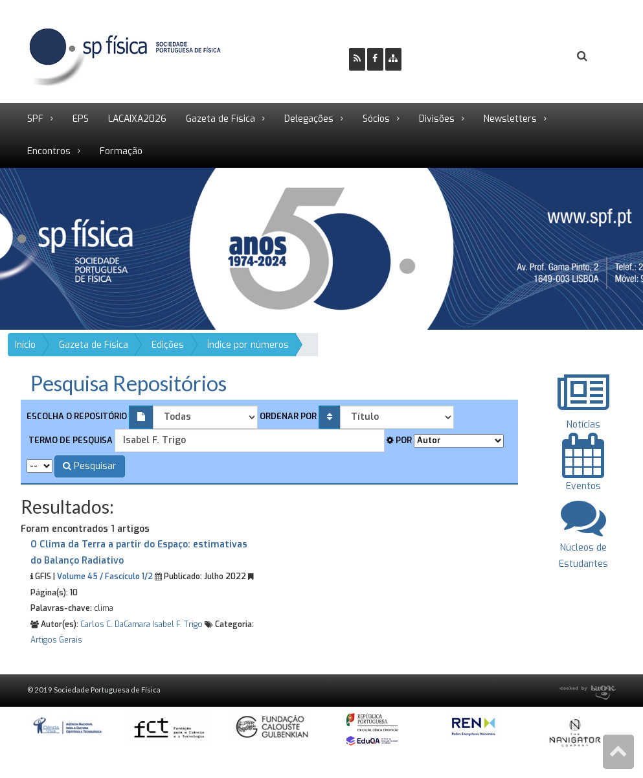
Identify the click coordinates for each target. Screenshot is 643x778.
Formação (121, 151)
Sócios (376, 119)
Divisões (437, 119)
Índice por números (248, 345)
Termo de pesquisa (70, 440)
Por (399, 440)
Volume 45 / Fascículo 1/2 (105, 576)
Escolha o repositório (77, 416)
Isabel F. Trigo (177, 624)
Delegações (308, 119)
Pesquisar (90, 466)
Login (529, 57)
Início (25, 345)
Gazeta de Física (220, 119)
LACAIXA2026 (137, 119)
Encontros (49, 151)
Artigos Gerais (56, 640)
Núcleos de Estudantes (583, 547)
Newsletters (510, 119)
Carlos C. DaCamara (115, 624)
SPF (35, 119)
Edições (168, 345)
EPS (81, 119)
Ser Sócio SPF (455, 57)
